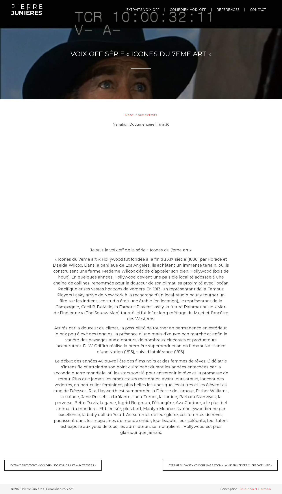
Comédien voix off (188, 10)
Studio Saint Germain (255, 489)
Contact (258, 10)
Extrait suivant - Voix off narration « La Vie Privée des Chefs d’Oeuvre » (220, 465)
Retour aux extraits (141, 115)
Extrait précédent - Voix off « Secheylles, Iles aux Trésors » (53, 465)
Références (228, 10)
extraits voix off (143, 10)
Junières (28, 10)
